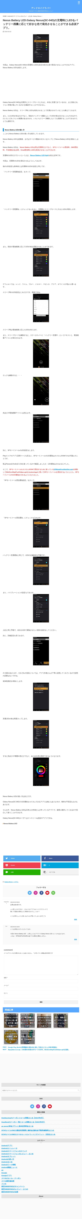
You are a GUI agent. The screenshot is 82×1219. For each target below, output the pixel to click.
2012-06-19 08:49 (14, 903)
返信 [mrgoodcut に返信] (75, 920)
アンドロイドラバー (41, 8)
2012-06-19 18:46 (14, 927)
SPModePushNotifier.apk (63, 470)
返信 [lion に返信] (75, 940)
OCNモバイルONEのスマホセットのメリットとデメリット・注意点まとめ (28, 1135)
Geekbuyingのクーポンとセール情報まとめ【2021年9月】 (22, 1119)
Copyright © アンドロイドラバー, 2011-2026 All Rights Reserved (41, 1216)
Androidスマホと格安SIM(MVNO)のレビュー (40, 1214)
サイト (6, 994)
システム (15, 882)
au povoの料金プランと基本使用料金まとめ (17, 1127)
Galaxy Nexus (9, 882)
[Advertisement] (41, 85)
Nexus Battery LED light (39, 155)
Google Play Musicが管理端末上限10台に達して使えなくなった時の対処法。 (33, 1048)
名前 (5, 978)
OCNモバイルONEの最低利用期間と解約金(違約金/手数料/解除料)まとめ (27, 1131)
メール (6, 986)
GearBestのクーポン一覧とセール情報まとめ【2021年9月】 (23, 1123)
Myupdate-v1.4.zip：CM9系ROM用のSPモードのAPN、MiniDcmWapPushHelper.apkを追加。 (39, 1050)
